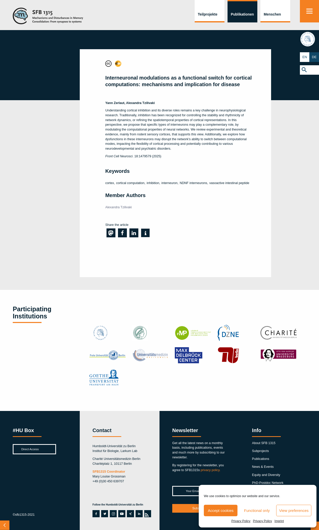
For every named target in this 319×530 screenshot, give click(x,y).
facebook (95, 513)
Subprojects (260, 451)
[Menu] (309, 11)
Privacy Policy (240, 521)
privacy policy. (210, 470)
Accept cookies (221, 510)
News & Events (263, 467)
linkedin (138, 513)
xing (129, 513)
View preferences (294, 510)
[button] (309, 70)
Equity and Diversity (266, 475)
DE (314, 57)
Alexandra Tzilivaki (118, 207)
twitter (104, 513)
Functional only (257, 510)
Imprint (279, 521)
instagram (113, 513)
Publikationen (242, 14)
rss (146, 513)
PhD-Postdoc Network (267, 483)
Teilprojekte (207, 14)
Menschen (272, 14)
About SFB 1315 (263, 443)
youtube (121, 513)
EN (304, 57)
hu (309, 39)
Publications (260, 459)
